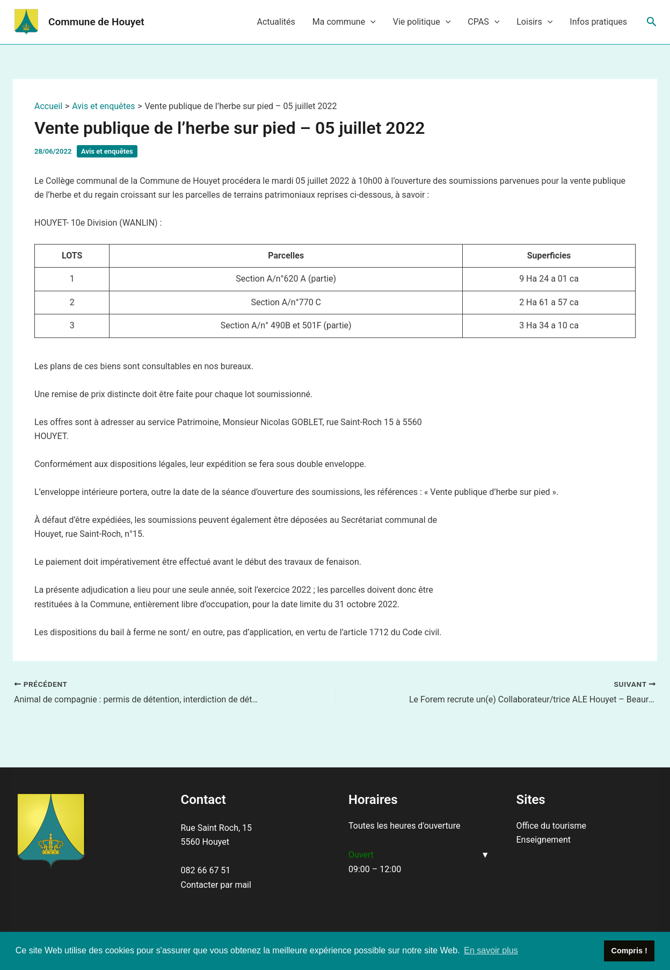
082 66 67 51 (206, 870)
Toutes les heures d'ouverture (404, 826)
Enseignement (543, 840)
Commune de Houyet (96, 22)
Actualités (276, 22)
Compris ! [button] (629, 950)
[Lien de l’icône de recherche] (651, 22)
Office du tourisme (551, 826)
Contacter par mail (216, 885)
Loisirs (534, 22)
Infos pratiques (598, 22)
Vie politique (422, 22)
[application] (370, 22)
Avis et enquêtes (107, 151)
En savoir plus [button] (491, 950)
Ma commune (344, 22)
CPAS (483, 22)
